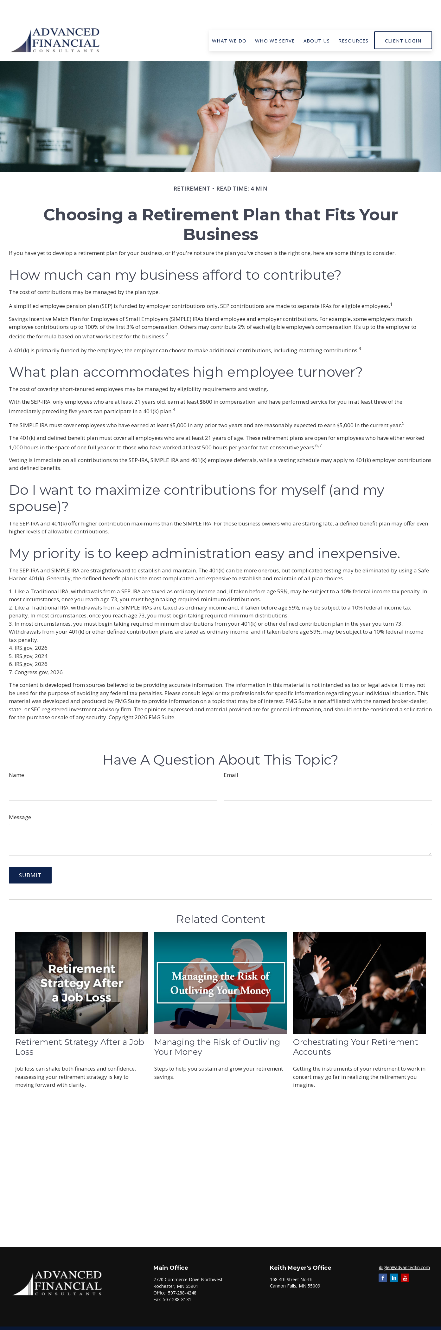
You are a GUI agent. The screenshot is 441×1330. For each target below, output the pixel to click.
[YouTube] (405, 1259)
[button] (229, 21)
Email (231, 756)
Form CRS (226, 1325)
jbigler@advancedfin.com (404, 1248)
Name (16, 756)
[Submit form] (30, 856)
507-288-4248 (182, 1274)
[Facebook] (383, 1259)
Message (20, 798)
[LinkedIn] (394, 1259)
